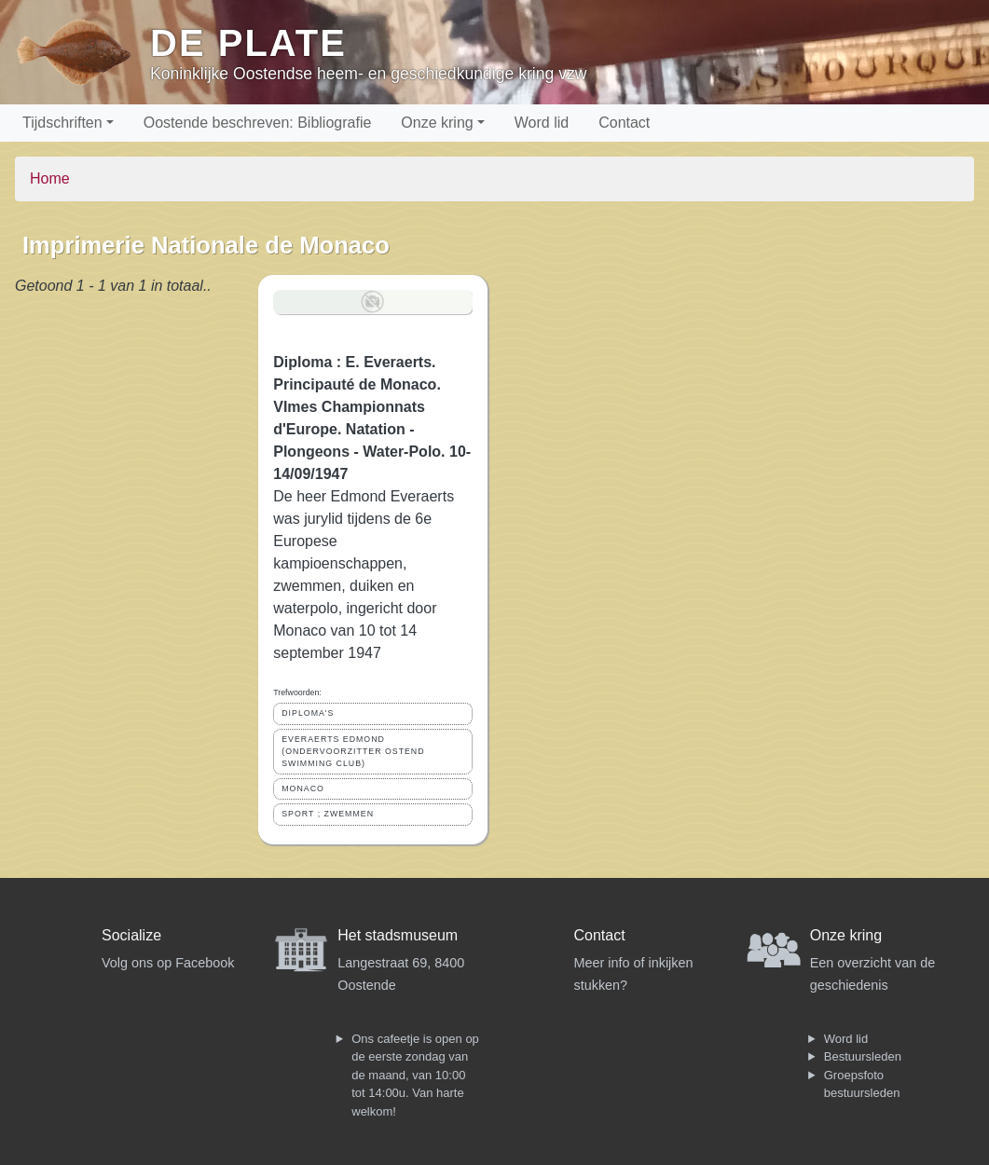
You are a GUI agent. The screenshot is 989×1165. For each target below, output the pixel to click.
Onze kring (437, 122)
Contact (624, 122)
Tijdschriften (62, 122)
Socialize (131, 935)
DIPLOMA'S (308, 713)
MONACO (303, 788)
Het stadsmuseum (397, 935)
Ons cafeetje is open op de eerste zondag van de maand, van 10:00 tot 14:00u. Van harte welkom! (415, 1075)
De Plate (248, 42)
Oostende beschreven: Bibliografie (258, 122)
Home (50, 178)
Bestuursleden (862, 1056)
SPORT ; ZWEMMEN (328, 813)
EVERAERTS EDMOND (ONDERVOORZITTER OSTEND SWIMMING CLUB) (353, 751)
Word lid (542, 122)
